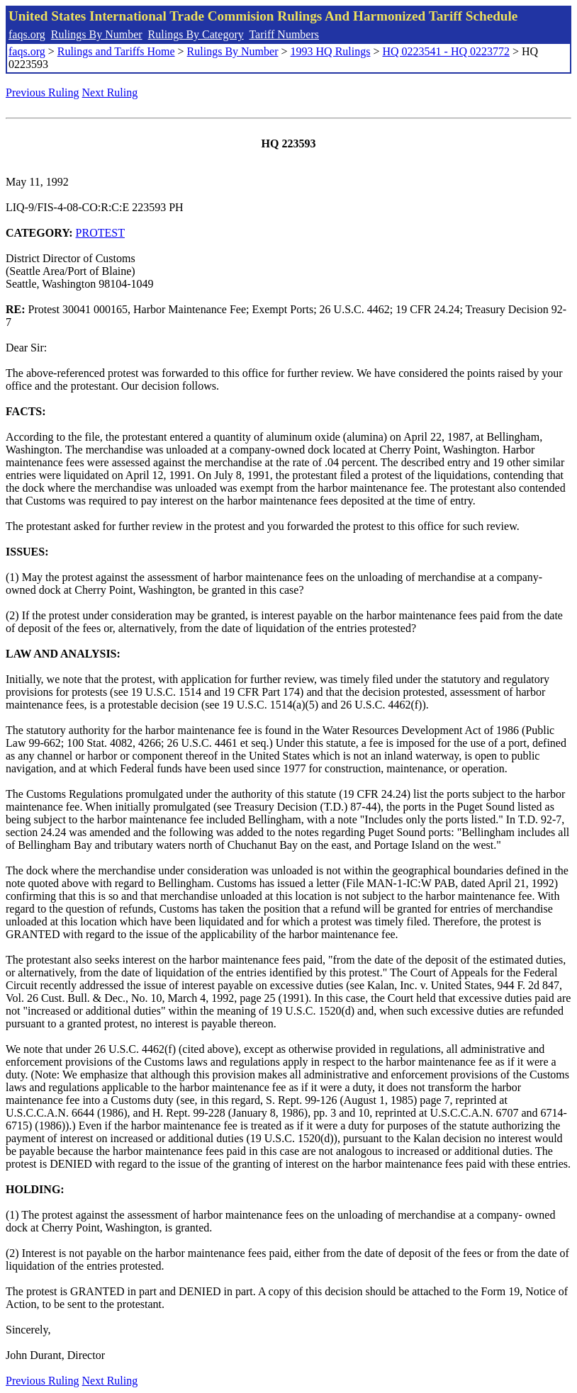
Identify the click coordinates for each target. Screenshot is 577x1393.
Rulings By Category (196, 34)
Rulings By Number (96, 34)
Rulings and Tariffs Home (116, 51)
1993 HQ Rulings (331, 51)
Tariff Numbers (284, 34)
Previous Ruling (42, 92)
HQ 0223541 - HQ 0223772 (446, 51)
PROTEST (100, 233)
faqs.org (27, 34)
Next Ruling (110, 92)
